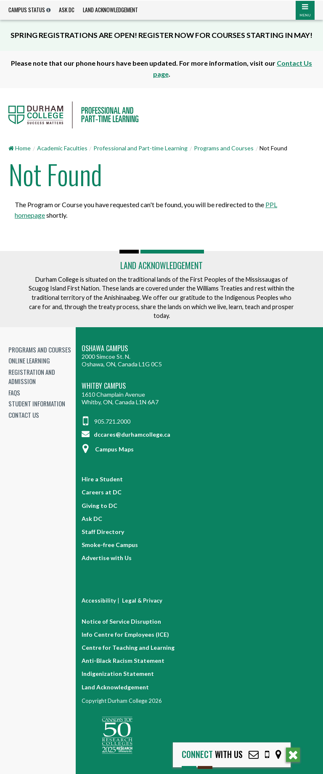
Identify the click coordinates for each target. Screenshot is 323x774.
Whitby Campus (104, 386)
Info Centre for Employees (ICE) (125, 634)
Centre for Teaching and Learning (128, 647)
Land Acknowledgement (110, 9)
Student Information (36, 403)
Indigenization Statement (118, 673)
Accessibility (99, 600)
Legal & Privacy (142, 600)
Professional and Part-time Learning (140, 148)
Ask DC (66, 9)
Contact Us (23, 414)
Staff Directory (103, 531)
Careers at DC (102, 492)
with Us (212, 754)
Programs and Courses (224, 148)
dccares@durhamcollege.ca (126, 434)
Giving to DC (99, 505)
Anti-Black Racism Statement (123, 660)
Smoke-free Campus (110, 544)
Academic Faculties (62, 148)
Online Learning (29, 360)
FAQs (14, 392)
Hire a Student (102, 479)
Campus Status (26, 9)
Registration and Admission (31, 376)
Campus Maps (108, 449)
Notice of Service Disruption (121, 621)
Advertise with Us (107, 557)
